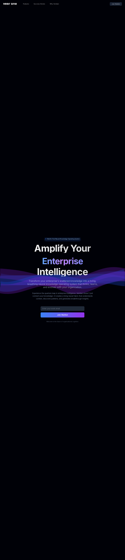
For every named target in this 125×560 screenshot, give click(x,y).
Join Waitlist (116, 4)
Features (26, 4)
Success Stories (39, 4)
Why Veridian (54, 4)
